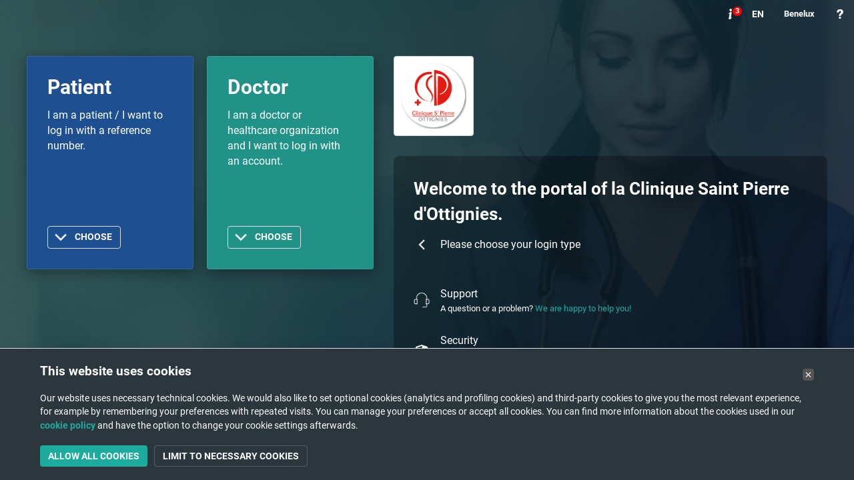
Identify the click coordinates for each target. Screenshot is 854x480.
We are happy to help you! (583, 308)
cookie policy (67, 425)
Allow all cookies (93, 456)
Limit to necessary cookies (231, 456)
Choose (93, 237)
